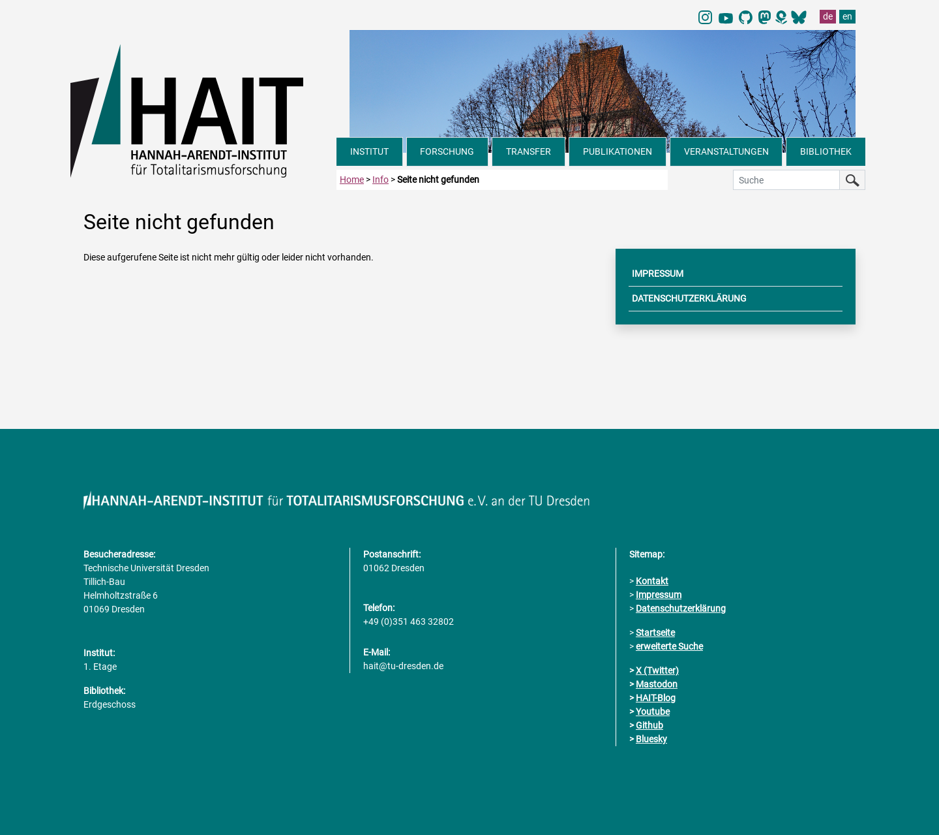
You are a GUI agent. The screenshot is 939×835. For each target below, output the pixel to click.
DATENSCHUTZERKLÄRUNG (689, 298)
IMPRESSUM (657, 273)
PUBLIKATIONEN (617, 151)
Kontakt (652, 581)
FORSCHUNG (447, 151)
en (847, 16)
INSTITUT (369, 151)
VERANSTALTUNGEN (726, 151)
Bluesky (651, 739)
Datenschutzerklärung (681, 608)
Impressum (658, 595)
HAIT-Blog (656, 698)
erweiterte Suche (669, 646)
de (828, 16)
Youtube (653, 711)
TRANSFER (528, 151)
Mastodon (657, 684)
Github (649, 725)
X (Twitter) (657, 670)
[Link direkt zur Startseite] (203, 109)
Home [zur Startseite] (352, 179)
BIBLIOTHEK (826, 151)
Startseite (655, 632)
